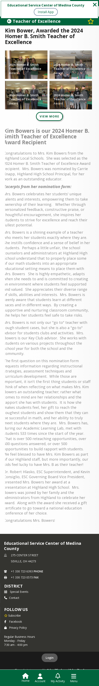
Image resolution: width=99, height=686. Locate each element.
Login (50, 658)
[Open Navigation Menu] (73, 678)
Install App (46, 12)
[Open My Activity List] (58, 678)
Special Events (16, 592)
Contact (11, 598)
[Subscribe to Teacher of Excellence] (91, 21)
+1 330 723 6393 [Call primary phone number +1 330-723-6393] (22, 571)
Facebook (13, 621)
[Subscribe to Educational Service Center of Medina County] (12, 615)
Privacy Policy (15, 628)
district (13, 586)
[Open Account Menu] (40, 678)
